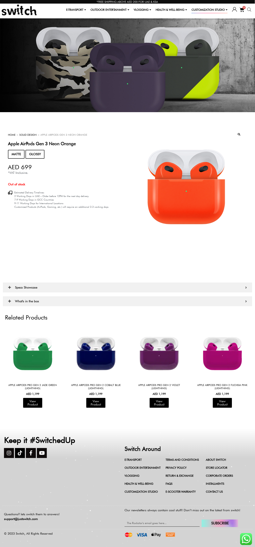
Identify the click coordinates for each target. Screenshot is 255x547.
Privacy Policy (176, 467)
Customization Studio (141, 491)
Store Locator (216, 467)
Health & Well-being (139, 483)
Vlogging (132, 475)
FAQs (169, 483)
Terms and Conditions (182, 459)
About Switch (216, 459)
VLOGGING (142, 9)
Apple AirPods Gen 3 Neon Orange (42, 143)
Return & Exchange (179, 475)
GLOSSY (35, 154)
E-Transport (133, 459)
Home (12, 134)
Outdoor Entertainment (143, 467)
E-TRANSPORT (76, 9)
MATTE (16, 154)
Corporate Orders (219, 475)
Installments (215, 483)
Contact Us (214, 491)
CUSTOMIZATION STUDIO (209, 9)
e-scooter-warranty (181, 491)
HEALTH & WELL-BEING (171, 9)
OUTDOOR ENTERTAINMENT (109, 9)
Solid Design (28, 134)
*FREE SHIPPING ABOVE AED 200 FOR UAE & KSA (127, 1)
